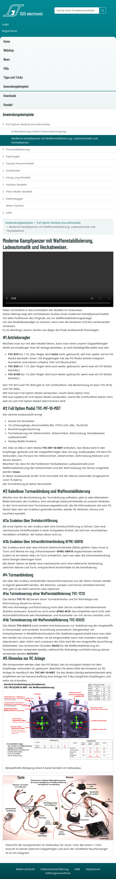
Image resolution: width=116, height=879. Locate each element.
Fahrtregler (13, 156)
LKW (9, 212)
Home (6, 41)
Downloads (9, 96)
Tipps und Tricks (13, 77)
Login (5, 24)
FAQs (6, 68)
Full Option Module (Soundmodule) (28, 124)
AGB (78, 869)
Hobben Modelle (16, 184)
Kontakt (7, 105)
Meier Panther (15, 205)
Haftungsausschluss (57, 873)
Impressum (93, 869)
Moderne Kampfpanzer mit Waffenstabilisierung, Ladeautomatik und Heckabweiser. (54, 140)
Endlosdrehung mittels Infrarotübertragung (38, 131)
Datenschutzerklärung (55, 869)
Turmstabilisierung (18, 149)
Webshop (8, 50)
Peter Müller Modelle (19, 191)
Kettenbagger (14, 198)
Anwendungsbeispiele (15, 86)
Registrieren (9, 31)
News (6, 59)
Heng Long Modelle (18, 177)
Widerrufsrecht (25, 869)
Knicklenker (13, 170)
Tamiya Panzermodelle (20, 163)
